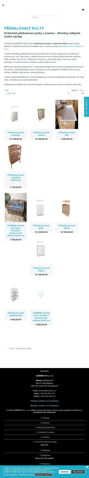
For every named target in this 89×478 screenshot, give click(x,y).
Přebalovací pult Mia (67, 133)
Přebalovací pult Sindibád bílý (16, 314)
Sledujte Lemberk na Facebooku (44, 401)
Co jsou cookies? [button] (10, 475)
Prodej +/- (10, 93)
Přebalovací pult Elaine (67, 226)
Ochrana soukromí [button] (26, 475)
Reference (46, 464)
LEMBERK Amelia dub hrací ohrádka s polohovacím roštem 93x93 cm (15, 230)
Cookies (46, 437)
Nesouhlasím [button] (78, 472)
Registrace (46, 455)
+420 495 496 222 (48, 396)
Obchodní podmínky (46, 427)
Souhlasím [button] (64, 472)
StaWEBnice (77, 410)
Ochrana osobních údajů (46, 441)
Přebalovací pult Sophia (41, 269)
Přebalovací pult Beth (41, 226)
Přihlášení (46, 450)
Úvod (11, 348)
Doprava (46, 422)
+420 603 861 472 (47, 393)
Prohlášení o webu (46, 432)
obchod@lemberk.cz (47, 390)
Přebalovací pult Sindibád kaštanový (16, 177)
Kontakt (46, 418)
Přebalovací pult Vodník (41, 133)
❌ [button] (87, 467)
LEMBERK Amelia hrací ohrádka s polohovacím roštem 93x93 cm (41, 316)
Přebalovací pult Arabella (16, 133)
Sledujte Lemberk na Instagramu (44, 405)
